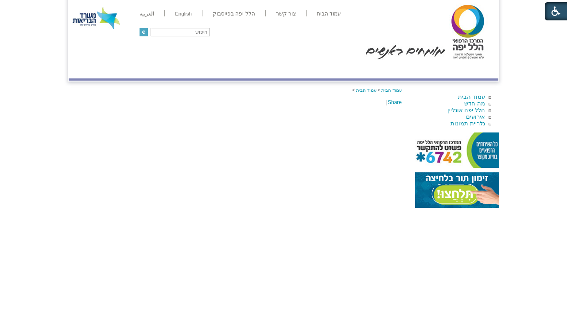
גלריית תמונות (467, 123)
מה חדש (474, 103)
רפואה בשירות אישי (187, 69)
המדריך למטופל (314, 69)
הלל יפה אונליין (466, 110)
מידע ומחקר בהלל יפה (253, 69)
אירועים (475, 116)
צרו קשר (83, 69)
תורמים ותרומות (127, 69)
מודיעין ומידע (473, 69)
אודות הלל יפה (365, 69)
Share (395, 102)
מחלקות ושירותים (419, 69)
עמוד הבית (471, 96)
